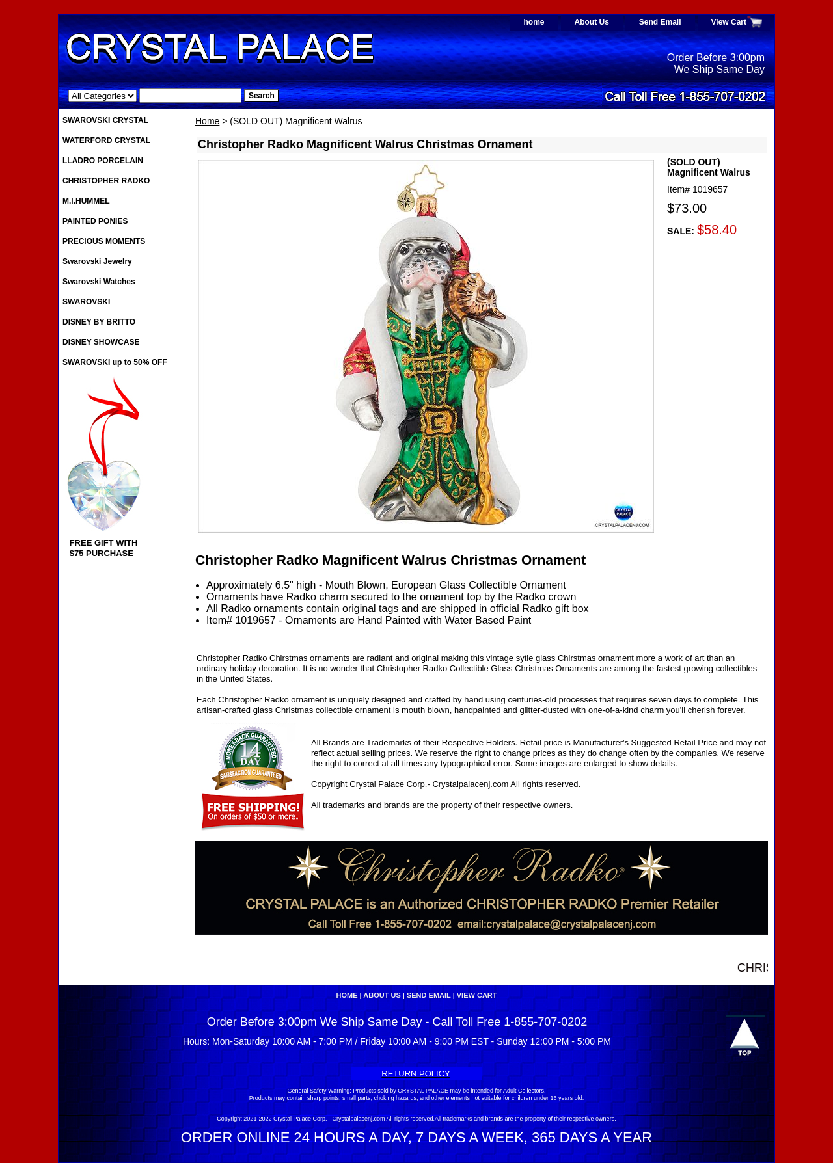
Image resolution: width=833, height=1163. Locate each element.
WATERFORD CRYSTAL (106, 140)
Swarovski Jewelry (97, 261)
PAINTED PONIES (95, 221)
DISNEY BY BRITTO (98, 322)
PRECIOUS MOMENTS (103, 241)
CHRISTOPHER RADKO (106, 180)
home (534, 22)
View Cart (728, 22)
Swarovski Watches (98, 281)
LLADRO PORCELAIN (102, 160)
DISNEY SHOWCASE (100, 342)
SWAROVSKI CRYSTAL (105, 120)
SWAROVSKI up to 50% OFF (114, 362)
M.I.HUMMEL (86, 201)
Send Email (660, 22)
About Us (592, 22)
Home (207, 121)
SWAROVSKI (86, 301)
